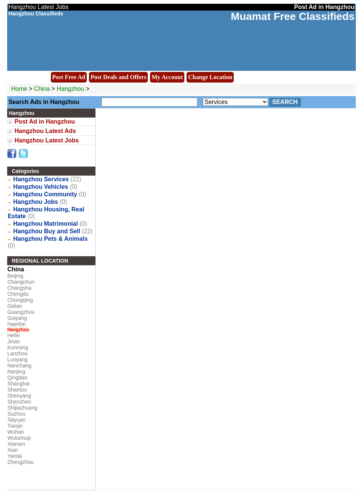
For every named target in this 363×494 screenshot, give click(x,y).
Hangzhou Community (45, 194)
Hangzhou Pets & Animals (50, 239)
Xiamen (16, 444)
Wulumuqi (19, 438)
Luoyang (17, 359)
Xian (12, 450)
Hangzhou (71, 89)
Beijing (15, 276)
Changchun (20, 282)
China (42, 89)
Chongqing (20, 300)
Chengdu (18, 294)
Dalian (14, 306)
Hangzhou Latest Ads (45, 131)
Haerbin (16, 324)
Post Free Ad (69, 77)
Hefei (13, 335)
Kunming (17, 347)
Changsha (19, 288)
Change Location (210, 77)
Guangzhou (20, 312)
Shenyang (19, 396)
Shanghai (18, 384)
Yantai (14, 456)
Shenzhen (19, 402)
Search (285, 102)
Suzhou (16, 414)
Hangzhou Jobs (35, 202)
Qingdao (17, 378)
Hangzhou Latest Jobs (46, 140)
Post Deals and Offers (118, 77)
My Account (167, 77)
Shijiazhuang (22, 408)
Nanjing (16, 372)
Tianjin (15, 426)
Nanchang (19, 365)
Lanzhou (17, 353)
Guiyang (17, 318)
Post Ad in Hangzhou (44, 121)
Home (19, 89)
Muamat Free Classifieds (292, 16)
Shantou (17, 390)
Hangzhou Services (41, 179)
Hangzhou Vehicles (40, 187)
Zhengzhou (20, 462)
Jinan (13, 341)
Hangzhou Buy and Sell (46, 231)
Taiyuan (16, 420)
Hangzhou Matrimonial (45, 223)
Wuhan (15, 432)
